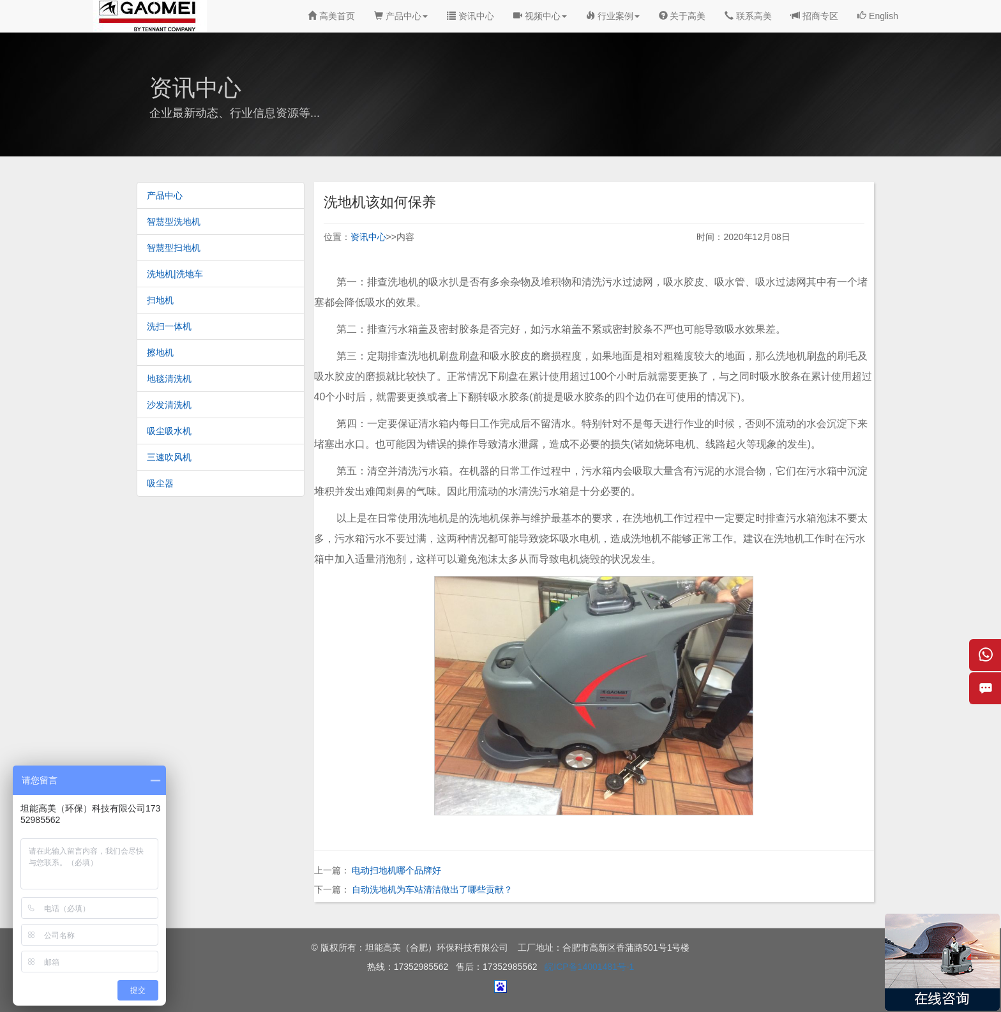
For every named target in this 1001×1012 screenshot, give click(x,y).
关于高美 (682, 16)
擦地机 (160, 352)
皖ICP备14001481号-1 (589, 967)
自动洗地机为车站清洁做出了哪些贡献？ (432, 889)
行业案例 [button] (613, 16)
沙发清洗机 (169, 405)
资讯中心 (470, 16)
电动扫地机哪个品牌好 (396, 870)
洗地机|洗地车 (175, 274)
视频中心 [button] (540, 16)
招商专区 (814, 16)
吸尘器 (160, 483)
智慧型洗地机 (173, 221)
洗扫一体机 (169, 326)
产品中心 (165, 195)
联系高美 (748, 16)
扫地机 (160, 300)
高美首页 (331, 16)
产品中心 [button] (401, 16)
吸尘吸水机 (169, 431)
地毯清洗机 (169, 379)
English (877, 16)
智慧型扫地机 (173, 248)
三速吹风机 (169, 457)
